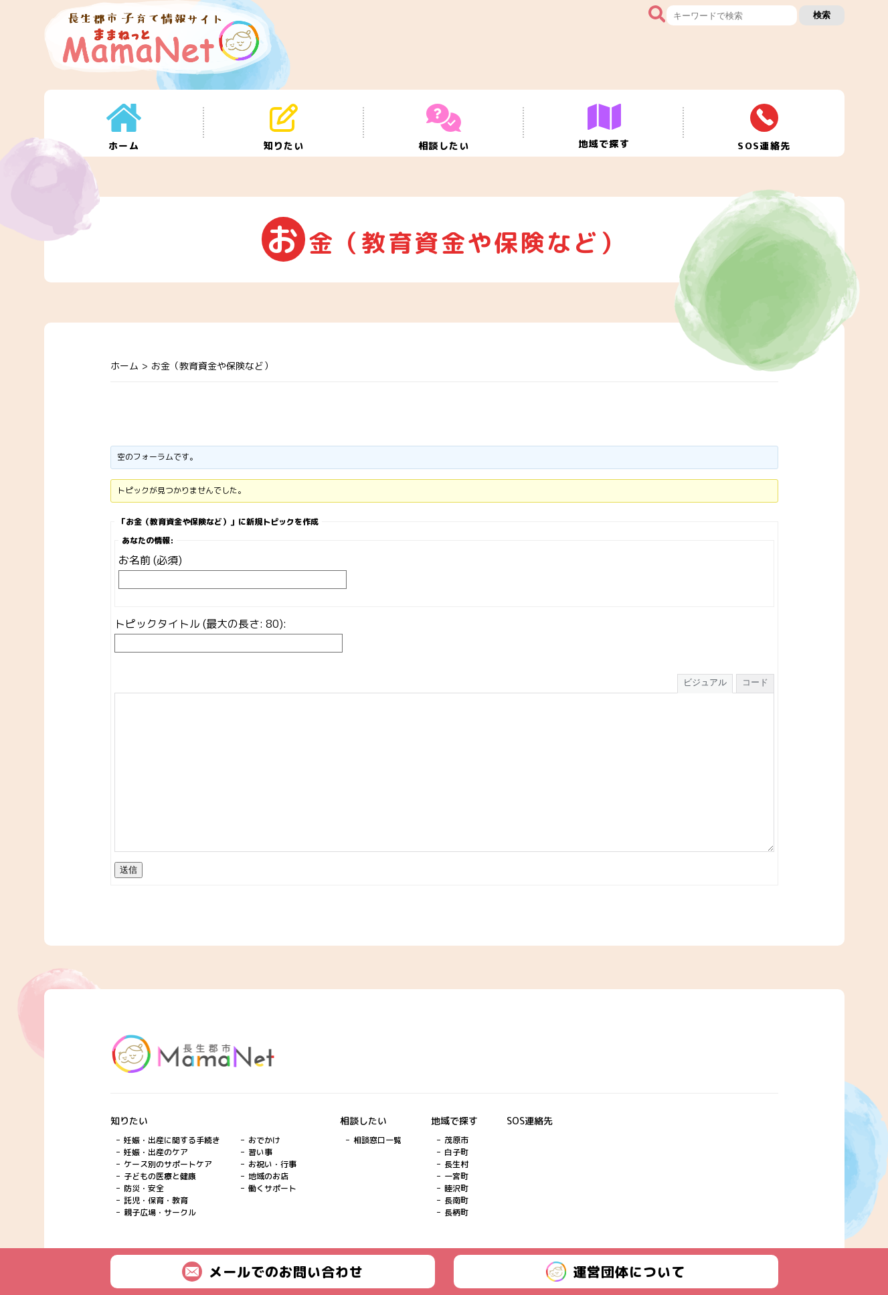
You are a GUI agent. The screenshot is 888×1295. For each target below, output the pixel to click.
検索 (821, 15)
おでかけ (264, 1140)
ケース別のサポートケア (168, 1164)
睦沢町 (456, 1188)
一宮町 (456, 1176)
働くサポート (272, 1188)
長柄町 (456, 1212)
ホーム (124, 365)
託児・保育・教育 (156, 1200)
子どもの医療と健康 (160, 1176)
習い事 (260, 1152)
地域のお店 (268, 1176)
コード (755, 682)
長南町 (456, 1200)
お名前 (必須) (150, 560)
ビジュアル (705, 682)
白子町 (456, 1152)
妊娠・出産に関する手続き (172, 1140)
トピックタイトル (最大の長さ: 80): (200, 623)
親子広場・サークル (160, 1212)
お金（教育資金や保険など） (212, 365)
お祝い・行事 (272, 1164)
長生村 (456, 1164)
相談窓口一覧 (377, 1140)
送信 (128, 870)
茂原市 (456, 1140)
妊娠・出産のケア (156, 1152)
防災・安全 (144, 1188)
